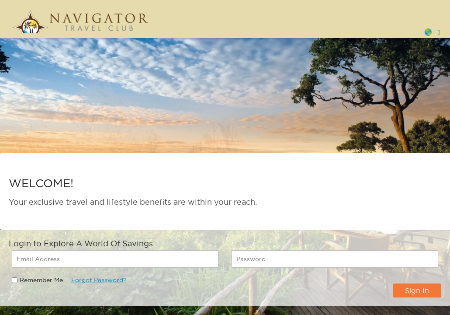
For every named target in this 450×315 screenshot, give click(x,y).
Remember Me (41, 280)
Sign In (417, 290)
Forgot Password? (99, 280)
